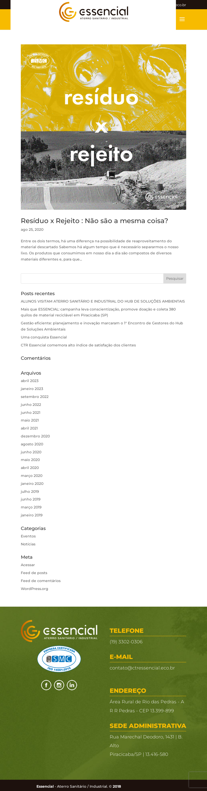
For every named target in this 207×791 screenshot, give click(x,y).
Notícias (28, 544)
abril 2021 (29, 428)
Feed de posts (34, 572)
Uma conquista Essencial (44, 337)
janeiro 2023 (32, 388)
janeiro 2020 (32, 483)
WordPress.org (34, 588)
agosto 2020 (32, 444)
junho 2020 (31, 452)
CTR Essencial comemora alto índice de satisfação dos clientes (78, 345)
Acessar (28, 565)
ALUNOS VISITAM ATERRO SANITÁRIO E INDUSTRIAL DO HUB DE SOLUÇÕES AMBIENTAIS (103, 301)
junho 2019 (31, 499)
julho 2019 (30, 491)
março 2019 (31, 507)
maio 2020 (30, 459)
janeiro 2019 (32, 515)
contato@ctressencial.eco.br (142, 668)
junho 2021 (30, 412)
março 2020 (31, 475)
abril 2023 (30, 380)
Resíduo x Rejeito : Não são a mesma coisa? (94, 221)
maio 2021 (30, 420)
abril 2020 (30, 467)
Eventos (28, 536)
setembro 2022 (35, 396)
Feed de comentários (41, 580)
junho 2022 (31, 404)
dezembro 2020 (35, 436)
